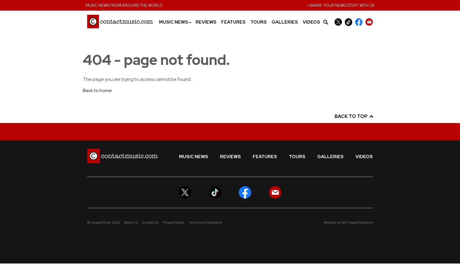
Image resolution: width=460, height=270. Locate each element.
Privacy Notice (173, 222)
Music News (175, 22)
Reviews (206, 22)
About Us (131, 222)
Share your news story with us (340, 5)
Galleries (285, 22)
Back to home (97, 90)
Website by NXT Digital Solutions (348, 222)
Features (233, 22)
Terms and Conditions (205, 222)
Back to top (354, 116)
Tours (258, 22)
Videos (311, 22)
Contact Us (150, 222)
